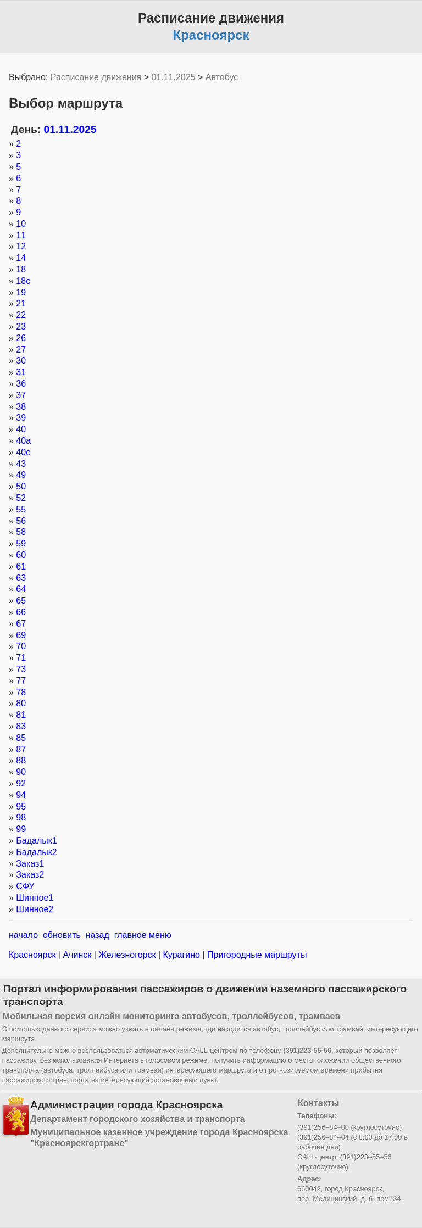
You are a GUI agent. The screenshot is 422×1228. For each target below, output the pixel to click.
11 (21, 235)
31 (21, 372)
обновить (62, 935)
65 (21, 600)
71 (21, 657)
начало (23, 935)
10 (21, 223)
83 (21, 726)
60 (21, 555)
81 (21, 714)
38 (21, 406)
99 (21, 829)
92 (21, 783)
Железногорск (127, 954)
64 (21, 589)
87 (21, 749)
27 (21, 349)
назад (97, 935)
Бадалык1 (36, 840)
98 (21, 817)
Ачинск (77, 954)
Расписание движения (96, 77)
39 (21, 417)
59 (21, 543)
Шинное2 (34, 909)
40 (21, 429)
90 (21, 772)
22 (21, 315)
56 (21, 521)
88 (21, 760)
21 (21, 303)
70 (21, 646)
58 (21, 532)
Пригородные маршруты (256, 954)
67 (21, 623)
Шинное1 (34, 897)
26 (21, 338)
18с (23, 281)
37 (21, 395)
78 (21, 692)
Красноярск (33, 954)
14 (21, 258)
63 (21, 578)
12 (21, 246)
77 (21, 680)
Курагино (181, 954)
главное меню (142, 935)
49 (21, 474)
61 (21, 566)
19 (21, 292)
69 (21, 635)
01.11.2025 (173, 77)
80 (21, 703)
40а (23, 440)
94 (21, 795)
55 (21, 509)
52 (21, 498)
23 (21, 326)
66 (21, 612)
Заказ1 (30, 863)
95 (21, 806)
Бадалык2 (36, 852)
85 (21, 738)
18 (21, 269)
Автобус (222, 77)
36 (21, 383)
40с (23, 452)
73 (21, 669)
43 (21, 463)
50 (21, 486)
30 (21, 360)
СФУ (25, 886)
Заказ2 (30, 874)
